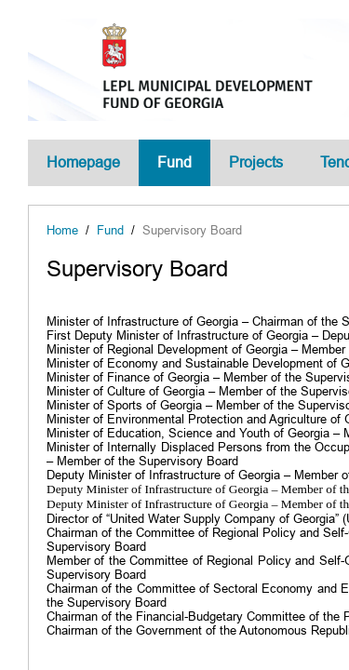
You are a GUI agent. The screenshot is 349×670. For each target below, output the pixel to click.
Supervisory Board (192, 230)
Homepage (83, 162)
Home (62, 230)
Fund (174, 162)
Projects (256, 162)
